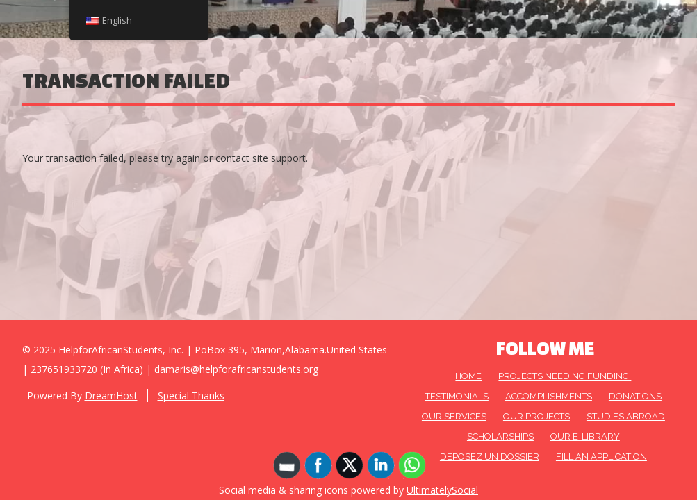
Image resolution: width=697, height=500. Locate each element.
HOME (468, 376)
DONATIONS (635, 396)
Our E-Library (585, 436)
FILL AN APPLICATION (601, 456)
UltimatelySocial (442, 490)
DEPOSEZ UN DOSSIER (489, 456)
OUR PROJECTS (536, 416)
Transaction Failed (126, 80)
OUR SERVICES (454, 416)
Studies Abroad (626, 416)
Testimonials (457, 396)
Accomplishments (548, 396)
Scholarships (500, 436)
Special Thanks (191, 395)
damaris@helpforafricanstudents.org (236, 369)
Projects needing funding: (564, 376)
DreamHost (111, 395)
